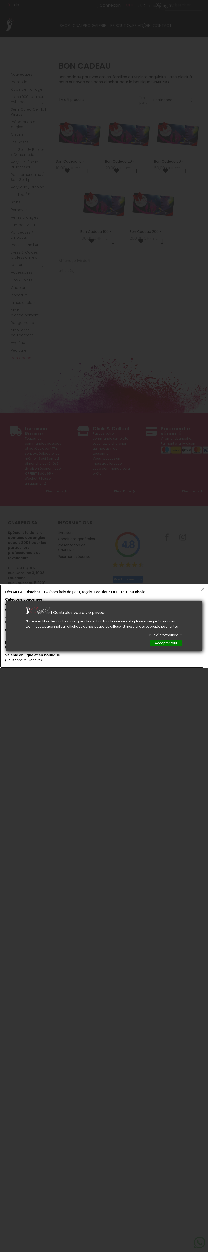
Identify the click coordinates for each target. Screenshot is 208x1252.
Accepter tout (166, 643)
